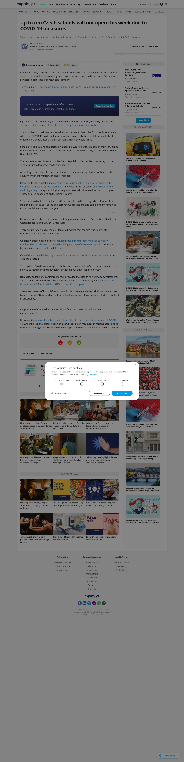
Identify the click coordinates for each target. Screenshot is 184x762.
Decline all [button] (99, 393)
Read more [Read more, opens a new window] (93, 374)
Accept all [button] (122, 393)
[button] (59, 393)
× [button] (135, 365)
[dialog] (92, 381)
